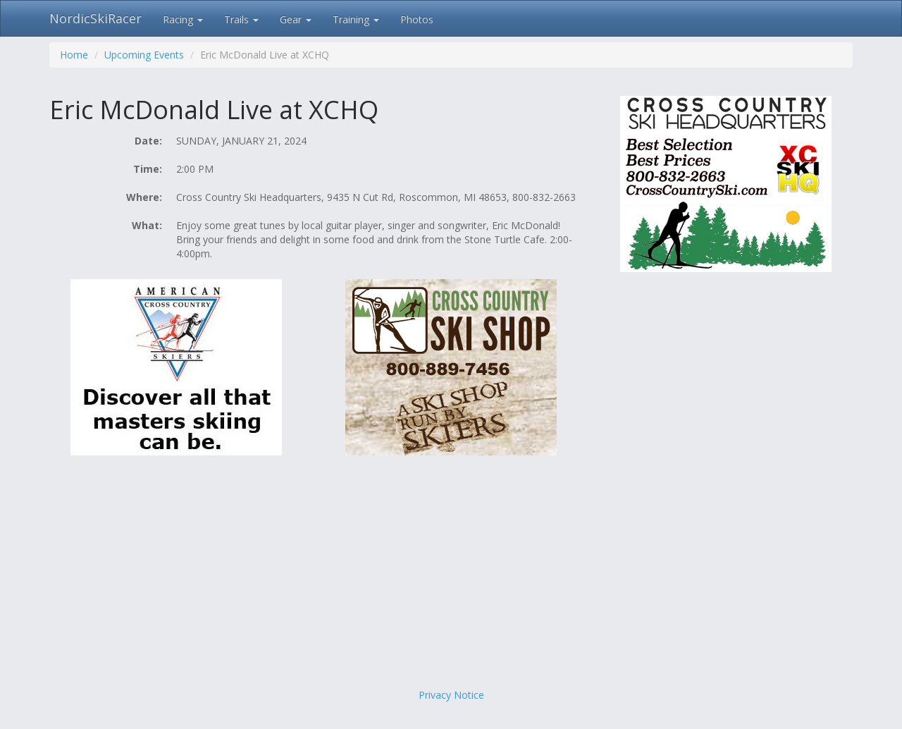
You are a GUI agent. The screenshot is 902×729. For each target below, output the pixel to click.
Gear (295, 19)
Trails (241, 19)
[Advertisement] (451, 575)
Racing (183, 19)
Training (356, 19)
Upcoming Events (144, 54)
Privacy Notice (451, 695)
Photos (416, 19)
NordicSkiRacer (95, 18)
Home (74, 54)
